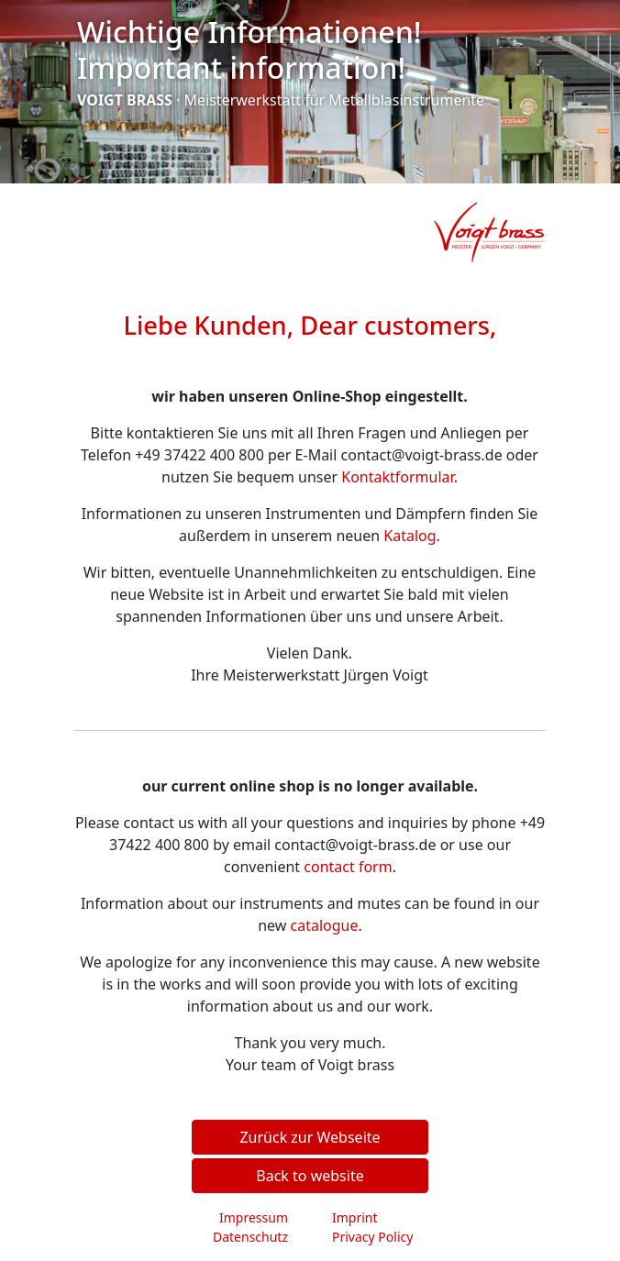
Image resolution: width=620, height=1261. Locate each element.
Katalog (409, 535)
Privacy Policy (372, 1236)
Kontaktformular (397, 477)
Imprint (355, 1217)
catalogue (325, 925)
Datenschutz (250, 1236)
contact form (348, 867)
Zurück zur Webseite (309, 1137)
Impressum (253, 1217)
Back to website (309, 1176)
